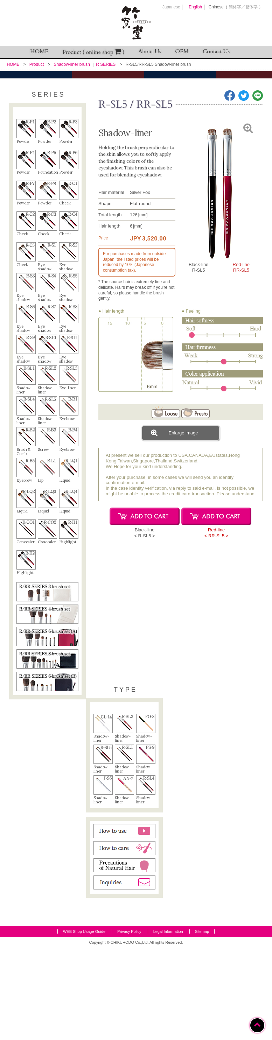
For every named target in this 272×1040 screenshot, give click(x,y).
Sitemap (202, 1024)
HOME (39, 51)
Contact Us (216, 51)
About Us (149, 51)
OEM (182, 51)
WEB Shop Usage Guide (84, 1024)
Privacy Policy (129, 1024)
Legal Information (168, 1024)
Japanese (171, 7)
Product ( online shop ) (93, 52)
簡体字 (235, 7)
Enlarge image (174, 497)
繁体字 (251, 7)
